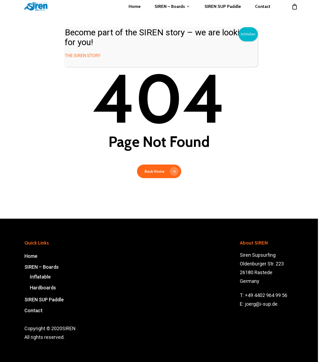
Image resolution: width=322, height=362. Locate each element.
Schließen (248, 34)
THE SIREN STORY (82, 55)
